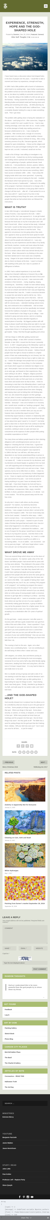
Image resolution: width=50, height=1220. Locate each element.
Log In (7, 1015)
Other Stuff (15, 37)
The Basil (8, 1057)
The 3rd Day (9, 1087)
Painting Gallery (11, 1028)
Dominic (16, 34)
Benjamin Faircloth (9, 1137)
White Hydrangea (11, 870)
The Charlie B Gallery (13, 1063)
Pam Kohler (6, 1174)
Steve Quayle (7, 1185)
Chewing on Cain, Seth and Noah (18, 838)
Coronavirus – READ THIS (14, 1076)
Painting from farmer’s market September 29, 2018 (25, 903)
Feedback (8, 1009)
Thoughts (23, 37)
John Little (6, 1169)
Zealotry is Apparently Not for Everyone (20, 805)
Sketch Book (9, 1033)
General (41, 34)
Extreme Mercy (8, 1117)
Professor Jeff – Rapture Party (13, 1180)
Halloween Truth (11, 1082)
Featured (34, 34)
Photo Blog (9, 1039)
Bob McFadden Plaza (12, 1052)
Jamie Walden (7, 1143)
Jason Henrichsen (9, 1148)
